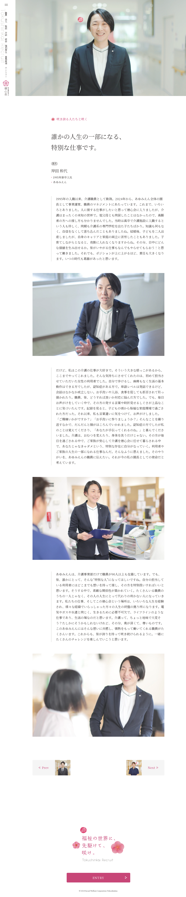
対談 (6, 33)
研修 (6, 40)
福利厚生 (6, 49)
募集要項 (6, 60)
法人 (6, 20)
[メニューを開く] (6, 5)
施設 (6, 27)
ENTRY (109, 877)
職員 (6, 14)
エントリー (6, 72)
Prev (44, 767)
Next (153, 767)
